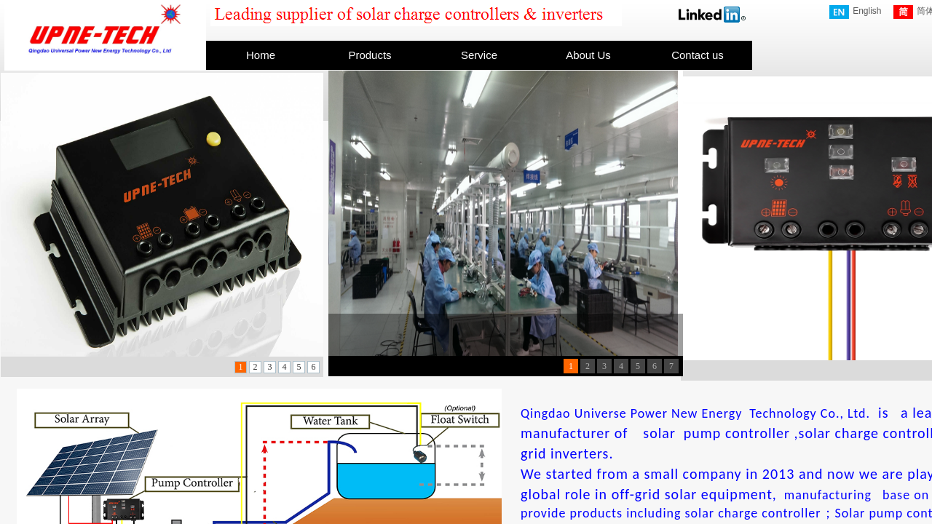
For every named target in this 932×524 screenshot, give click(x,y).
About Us (588, 55)
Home (260, 55)
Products (369, 55)
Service (479, 55)
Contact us (697, 55)
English (855, 12)
